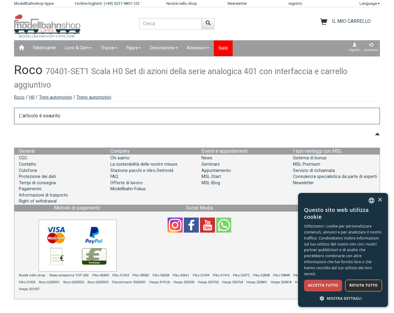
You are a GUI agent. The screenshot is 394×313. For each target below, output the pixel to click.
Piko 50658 (161, 275)
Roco (19, 97)
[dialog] (343, 250)
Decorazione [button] (164, 47)
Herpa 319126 (159, 282)
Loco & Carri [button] (78, 47)
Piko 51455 (27, 282)
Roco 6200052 (73, 282)
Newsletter (237, 3)
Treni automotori (55, 97)
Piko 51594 (201, 275)
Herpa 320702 (208, 282)
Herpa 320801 (256, 282)
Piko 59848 (281, 275)
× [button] (380, 200)
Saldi (223, 48)
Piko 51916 (221, 275)
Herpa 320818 (281, 282)
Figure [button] (133, 47)
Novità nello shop (181, 3)
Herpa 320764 (232, 282)
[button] (343, 298)
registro (295, 3)
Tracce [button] (109, 47)
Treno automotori (93, 97)
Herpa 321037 (29, 289)
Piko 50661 (181, 275)
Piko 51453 (120, 275)
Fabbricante (44, 47)
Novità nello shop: (32, 275)
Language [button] (370, 3)
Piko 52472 (241, 275)
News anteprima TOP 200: (69, 275)
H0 (31, 97)
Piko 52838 (261, 275)
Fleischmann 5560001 (129, 282)
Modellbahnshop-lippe (34, 3)
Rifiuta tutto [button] (363, 285)
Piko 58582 (141, 275)
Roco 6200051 (49, 282)
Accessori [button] (198, 47)
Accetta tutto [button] (323, 285)
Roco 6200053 (98, 282)
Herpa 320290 (184, 282)
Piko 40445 (100, 275)
